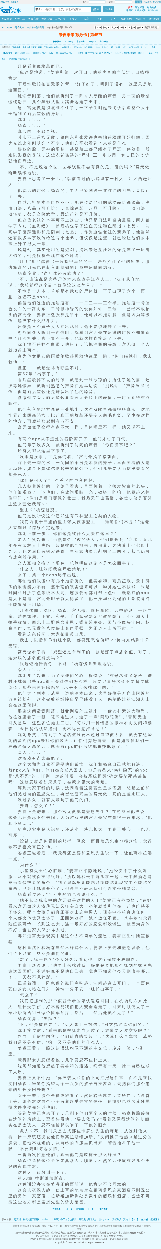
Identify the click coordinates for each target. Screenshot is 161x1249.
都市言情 (46, 18)
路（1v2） (104, 1219)
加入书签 (104, 41)
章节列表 (80, 41)
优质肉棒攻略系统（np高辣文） (58, 47)
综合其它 (19, 27)
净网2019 (131, 10)
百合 (100, 18)
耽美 (86, 18)
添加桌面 (15, 2)
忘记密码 (147, 2)
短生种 (144, 1219)
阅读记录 (154, 18)
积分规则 (141, 10)
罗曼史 (73, 18)
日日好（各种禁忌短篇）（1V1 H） (130, 53)
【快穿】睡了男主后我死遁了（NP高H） (95, 53)
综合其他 (126, 18)
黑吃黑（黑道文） (88, 1219)
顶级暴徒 (16, 47)
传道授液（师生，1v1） (43, 53)
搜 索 (96, 9)
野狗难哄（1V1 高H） (84, 47)
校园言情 (33, 18)
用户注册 (157, 2)
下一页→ (92, 41)
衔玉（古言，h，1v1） (139, 47)
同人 (113, 18)
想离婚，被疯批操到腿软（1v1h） (31, 1219)
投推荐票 (57, 41)
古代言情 (60, 18)
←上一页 (69, 41)
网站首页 (6, 18)
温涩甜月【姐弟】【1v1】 (125, 1219)
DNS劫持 (153, 10)
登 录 (138, 2)
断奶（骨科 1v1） (23, 53)
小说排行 (140, 18)
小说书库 (20, 18)
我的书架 (109, 9)
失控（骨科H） (102, 47)
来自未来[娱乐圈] (35, 27)
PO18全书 (4, 2)
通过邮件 (139, 7)
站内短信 (151, 7)
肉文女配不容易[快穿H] (19, 59)
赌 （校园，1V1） (119, 47)
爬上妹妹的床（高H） (65, 53)
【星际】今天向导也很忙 (64, 1219)
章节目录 (80, 1209)
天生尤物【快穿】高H (32, 47)
